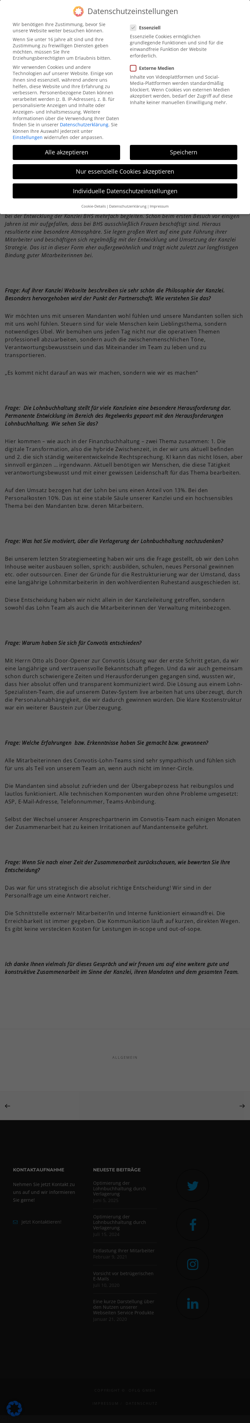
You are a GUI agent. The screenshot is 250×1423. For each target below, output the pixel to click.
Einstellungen (28, 137)
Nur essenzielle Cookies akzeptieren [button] (125, 171)
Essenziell (148, 27)
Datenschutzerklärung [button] (127, 206)
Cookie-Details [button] (93, 206)
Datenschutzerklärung (84, 124)
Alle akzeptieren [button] (66, 152)
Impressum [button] (159, 206)
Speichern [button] (183, 152)
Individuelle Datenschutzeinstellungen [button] (125, 191)
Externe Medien (155, 68)
